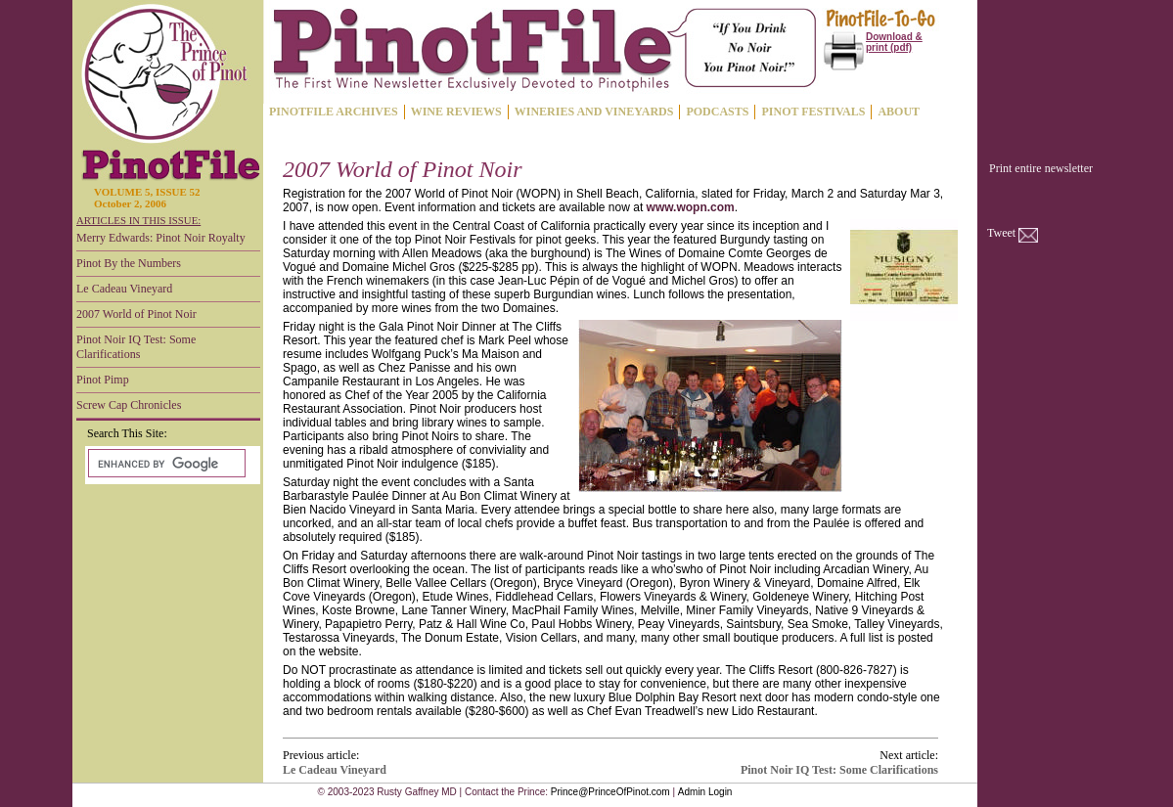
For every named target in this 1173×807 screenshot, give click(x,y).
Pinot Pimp (102, 379)
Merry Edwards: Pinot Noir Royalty (161, 238)
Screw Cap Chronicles (128, 405)
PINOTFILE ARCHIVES (333, 111)
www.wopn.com (691, 207)
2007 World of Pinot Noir (136, 314)
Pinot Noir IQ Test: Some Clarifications (136, 347)
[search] (165, 463)
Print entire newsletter (1041, 168)
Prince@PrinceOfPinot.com (610, 791)
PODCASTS (717, 111)
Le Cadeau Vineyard (124, 288)
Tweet (1001, 233)
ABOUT (899, 111)
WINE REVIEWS (456, 111)
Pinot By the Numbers (128, 263)
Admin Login (705, 791)
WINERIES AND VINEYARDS (594, 111)
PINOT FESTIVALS (813, 111)
